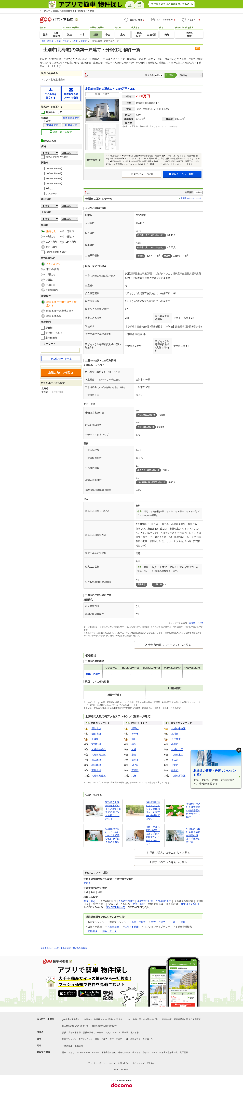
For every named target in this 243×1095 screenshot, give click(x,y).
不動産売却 (67, 1046)
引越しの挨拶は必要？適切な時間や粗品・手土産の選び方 (193, 835)
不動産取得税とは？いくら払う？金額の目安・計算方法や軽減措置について (153, 810)
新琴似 (135, 728)
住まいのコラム (150, 1052)
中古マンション (86, 1039)
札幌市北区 (177, 749)
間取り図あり (91, 901)
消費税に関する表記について (104, 1026)
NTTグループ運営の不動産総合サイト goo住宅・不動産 (67, 10)
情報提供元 (167, 1019)
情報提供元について (49, 948)
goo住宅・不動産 (45, 1019)
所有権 (48, 327)
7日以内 (50, 284)
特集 (64, 1052)
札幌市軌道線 (98, 749)
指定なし (51, 231)
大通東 (87, 883)
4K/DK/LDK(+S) (53, 183)
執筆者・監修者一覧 (168, 1052)
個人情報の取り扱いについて (75, 1026)
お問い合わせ (124, 1063)
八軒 (133, 775)
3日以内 (50, 279)
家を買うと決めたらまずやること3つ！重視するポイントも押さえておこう (113, 810)
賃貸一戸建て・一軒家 (93, 1032)
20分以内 (51, 246)
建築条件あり (53, 316)
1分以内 (69, 231)
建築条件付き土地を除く (60, 310)
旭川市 (174, 733)
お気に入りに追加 (142, 174)
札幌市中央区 (178, 728)
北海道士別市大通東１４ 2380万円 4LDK (110, 88)
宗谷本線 (96, 760)
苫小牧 (135, 733)
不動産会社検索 (109, 1052)
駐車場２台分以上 (190, 904)
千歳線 (95, 739)
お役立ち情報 (43, 1052)
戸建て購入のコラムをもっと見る (169, 852)
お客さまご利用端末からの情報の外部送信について (107, 1019)
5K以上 (49, 188)
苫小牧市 (176, 739)
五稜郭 (135, 770)
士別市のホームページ (191, 198)
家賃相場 (92, 931)
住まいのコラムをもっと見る (169, 862)
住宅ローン (148, 1039)
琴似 (133, 744)
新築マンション (69, 1039)
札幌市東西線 (98, 754)
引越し (72, 1052)
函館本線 (96, 733)
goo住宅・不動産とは (72, 1019)
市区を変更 (52, 125)
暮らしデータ (109, 931)
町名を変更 (71, 125)
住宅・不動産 (131, 926)
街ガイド (136, 1052)
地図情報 (184, 1052)
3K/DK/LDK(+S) (53, 178)
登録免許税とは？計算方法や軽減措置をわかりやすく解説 (193, 810)
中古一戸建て (158, 922)
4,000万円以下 (145, 901)
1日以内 (50, 274)
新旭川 (135, 760)
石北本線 (96, 728)
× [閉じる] (238, 750)
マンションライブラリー (88, 1052)
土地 (173, 922)
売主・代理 (139, 904)
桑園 (133, 754)
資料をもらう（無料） (182, 174)
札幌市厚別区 (178, 775)
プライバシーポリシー (97, 1063)
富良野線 (96, 744)
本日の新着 (52, 269)
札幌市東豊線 (98, 775)
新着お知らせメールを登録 (71, 93)
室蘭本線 (96, 770)
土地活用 (79, 1046)
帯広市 (174, 760)
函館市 (174, 744)
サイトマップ (138, 1063)
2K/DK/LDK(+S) (53, 173)
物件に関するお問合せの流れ (146, 1019)
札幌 (133, 749)
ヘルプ (112, 1063)
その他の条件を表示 (59, 358)
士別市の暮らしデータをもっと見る (169, 644)
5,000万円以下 (163, 901)
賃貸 (183, 922)
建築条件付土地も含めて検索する (61, 304)
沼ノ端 (135, 765)
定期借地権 (51, 337)
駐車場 (125, 1032)
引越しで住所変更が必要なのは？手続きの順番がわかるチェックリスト (153, 835)
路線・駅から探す (61, 132)
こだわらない (53, 264)
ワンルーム (51, 193)
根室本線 (96, 765)
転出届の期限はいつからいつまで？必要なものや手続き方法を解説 (112, 835)
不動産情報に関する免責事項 (74, 948)
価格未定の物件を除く (57, 156)
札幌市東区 (177, 754)
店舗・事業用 (75, 1032)
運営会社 (151, 1063)
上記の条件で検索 (60, 372)
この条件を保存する (50, 93)
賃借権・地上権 (53, 332)
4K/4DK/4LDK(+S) (115, 907)
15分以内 (70, 241)
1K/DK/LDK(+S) (53, 168)
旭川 (133, 739)
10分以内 (51, 241)
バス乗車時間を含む (56, 252)
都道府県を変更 (71, 118)
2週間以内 (52, 290)
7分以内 (69, 236)
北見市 (174, 765)
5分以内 (50, 236)
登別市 (174, 770)
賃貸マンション (113, 1032)
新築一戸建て (138, 922)
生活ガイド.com (196, 623)
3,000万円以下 (126, 901)
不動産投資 (113, 926)
